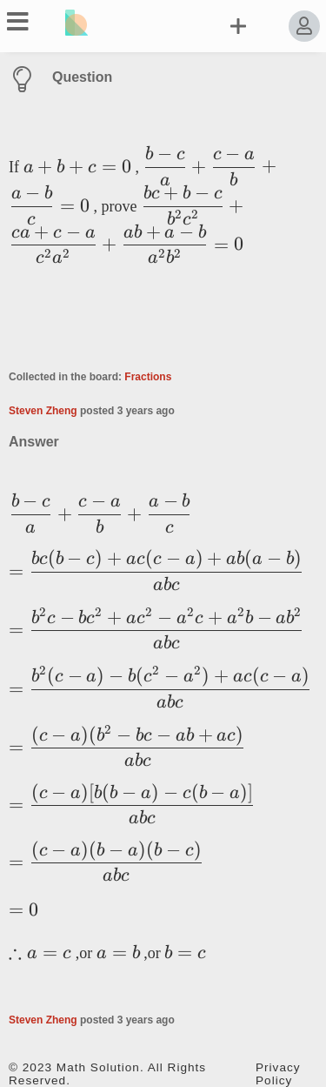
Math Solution (98, 1067)
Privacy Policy (278, 1074)
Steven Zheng (43, 411)
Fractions (147, 377)
